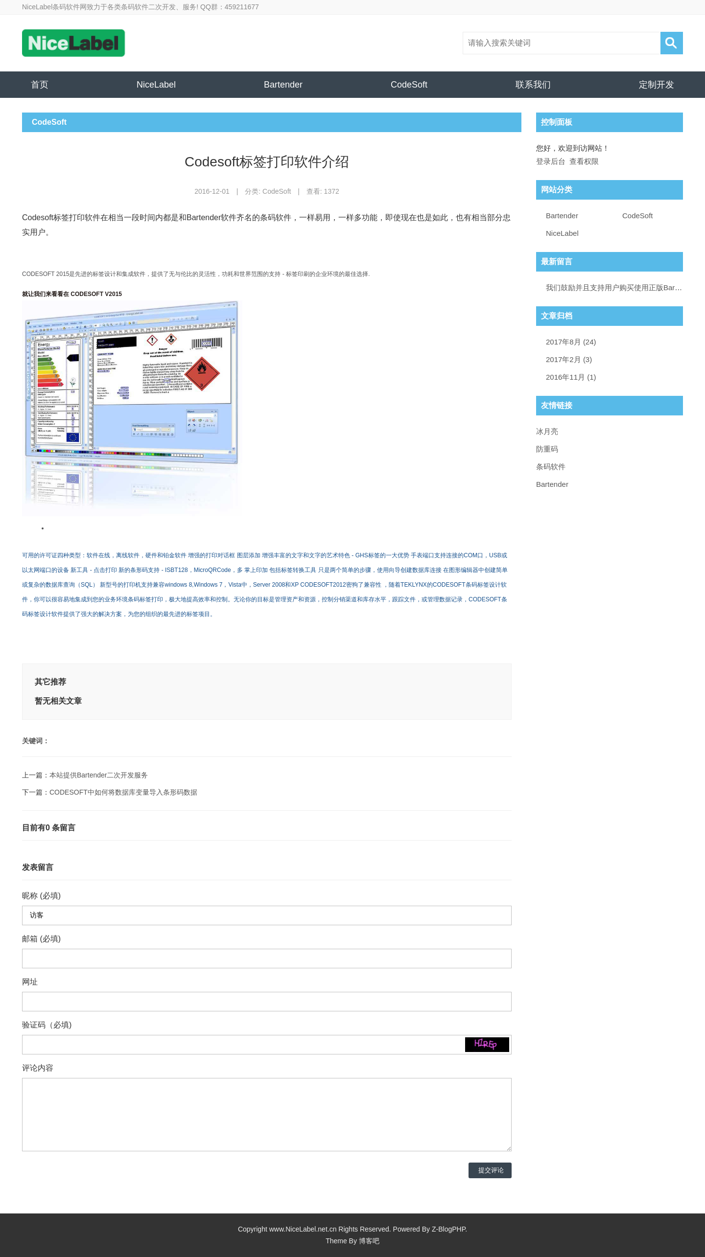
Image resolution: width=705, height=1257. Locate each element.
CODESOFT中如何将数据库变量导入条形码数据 (123, 792)
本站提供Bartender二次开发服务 (98, 775)
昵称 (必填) (41, 895)
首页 (39, 85)
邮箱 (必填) (41, 939)
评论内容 (37, 1068)
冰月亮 (547, 431)
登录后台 (550, 161)
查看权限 (584, 161)
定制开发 (656, 85)
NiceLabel (156, 85)
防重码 (547, 449)
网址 (30, 982)
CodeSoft (409, 85)
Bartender (283, 85)
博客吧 (369, 1241)
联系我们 (533, 85)
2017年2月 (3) (569, 359)
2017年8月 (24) (571, 342)
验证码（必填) (46, 1025)
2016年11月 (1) (571, 377)
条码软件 (550, 466)
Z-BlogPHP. (449, 1229)
